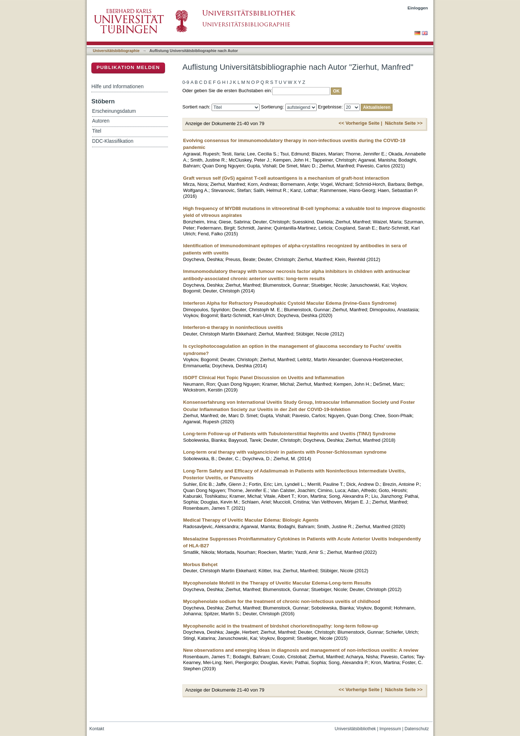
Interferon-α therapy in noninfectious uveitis (233, 327)
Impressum (390, 728)
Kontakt (97, 728)
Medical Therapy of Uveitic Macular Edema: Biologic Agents (250, 520)
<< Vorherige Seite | (360, 123)
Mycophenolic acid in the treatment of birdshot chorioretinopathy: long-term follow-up (280, 626)
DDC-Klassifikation (112, 141)
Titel (96, 131)
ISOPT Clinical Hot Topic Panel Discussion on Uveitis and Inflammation (263, 377)
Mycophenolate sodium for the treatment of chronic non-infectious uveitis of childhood (281, 601)
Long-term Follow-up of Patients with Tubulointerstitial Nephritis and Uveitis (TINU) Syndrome (289, 433)
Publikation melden (128, 67)
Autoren (100, 121)
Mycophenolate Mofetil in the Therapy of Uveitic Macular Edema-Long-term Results (277, 583)
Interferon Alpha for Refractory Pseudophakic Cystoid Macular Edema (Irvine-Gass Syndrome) (289, 303)
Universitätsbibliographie (116, 50)
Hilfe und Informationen (117, 86)
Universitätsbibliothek (355, 728)
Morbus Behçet (200, 564)
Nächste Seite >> (403, 123)
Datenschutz (416, 728)
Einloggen (418, 7)
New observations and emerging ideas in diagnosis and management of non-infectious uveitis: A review (300, 650)
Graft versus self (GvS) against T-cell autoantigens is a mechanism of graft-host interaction (286, 178)
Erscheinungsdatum (114, 111)
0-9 (185, 82)
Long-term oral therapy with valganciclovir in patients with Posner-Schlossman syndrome (284, 452)
